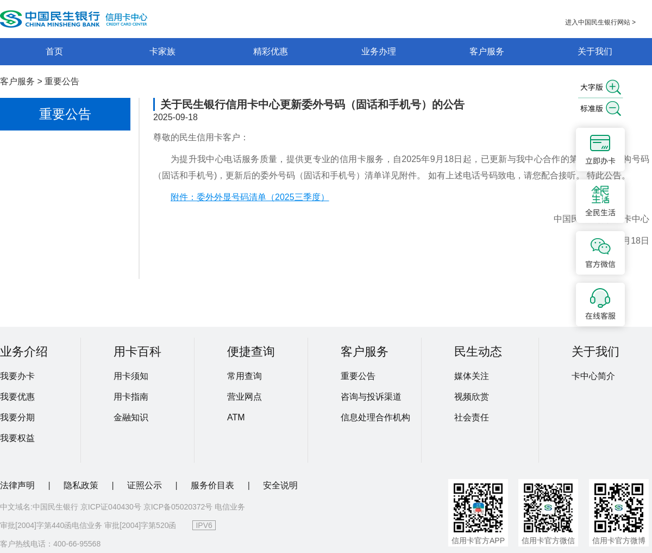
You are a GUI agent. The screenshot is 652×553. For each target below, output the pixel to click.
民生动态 (478, 351)
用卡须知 (131, 376)
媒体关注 (471, 376)
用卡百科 (137, 351)
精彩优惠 (270, 51)
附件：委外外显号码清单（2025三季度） (250, 197)
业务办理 (378, 51)
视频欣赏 (471, 396)
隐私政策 (82, 485)
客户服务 (486, 51)
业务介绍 (24, 351)
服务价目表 (213, 485)
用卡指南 (131, 396)
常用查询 (244, 376)
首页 (54, 51)
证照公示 (145, 485)
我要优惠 (17, 396)
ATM (236, 417)
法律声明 (18, 485)
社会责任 (471, 417)
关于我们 (595, 51)
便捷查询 (251, 351)
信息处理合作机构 (375, 417)
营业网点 (244, 396)
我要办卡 (17, 376)
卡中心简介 (593, 376)
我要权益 (17, 438)
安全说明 (280, 485)
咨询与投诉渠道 (371, 396)
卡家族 (162, 51)
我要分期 (17, 417)
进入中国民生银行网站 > (600, 22)
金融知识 (131, 417)
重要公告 (62, 81)
